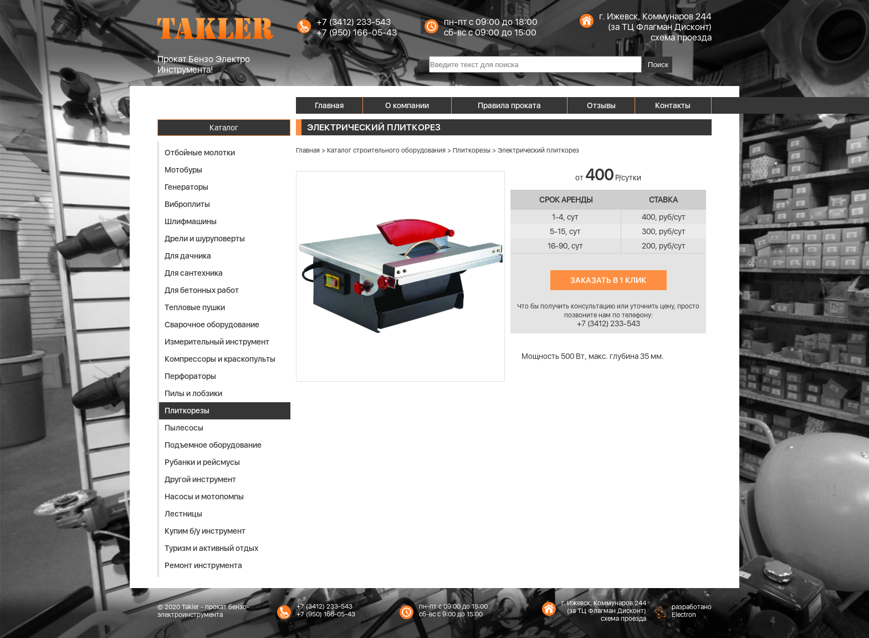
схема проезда (681, 37)
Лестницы (183, 513)
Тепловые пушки (195, 307)
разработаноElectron (692, 611)
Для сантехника (194, 273)
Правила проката (509, 105)
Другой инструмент (200, 479)
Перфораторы (190, 376)
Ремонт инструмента (203, 565)
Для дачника (188, 255)
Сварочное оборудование (212, 324)
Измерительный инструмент (217, 341)
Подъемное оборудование (213, 444)
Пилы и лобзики (193, 393)
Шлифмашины (191, 221)
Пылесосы (184, 427)
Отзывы (601, 105)
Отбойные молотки (200, 152)
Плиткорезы (187, 410)
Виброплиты (187, 204)
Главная (329, 105)
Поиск (658, 64)
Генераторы (186, 187)
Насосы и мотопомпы (204, 496)
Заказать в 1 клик (608, 280)
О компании (407, 105)
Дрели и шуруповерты (205, 238)
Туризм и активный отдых (211, 548)
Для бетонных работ (202, 290)
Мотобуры (183, 169)
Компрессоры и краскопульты (220, 359)
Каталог (223, 127)
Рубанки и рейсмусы (202, 462)
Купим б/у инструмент (205, 530)
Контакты (673, 105)
